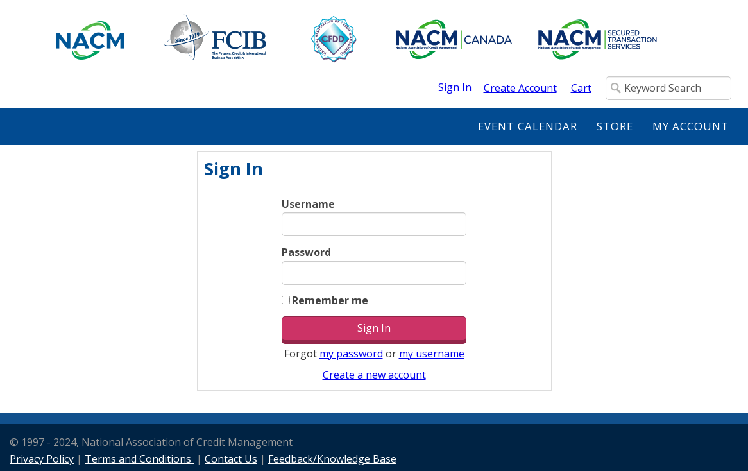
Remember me (330, 300)
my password (351, 354)
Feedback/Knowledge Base (332, 459)
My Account (690, 126)
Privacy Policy (42, 459)
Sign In (455, 87)
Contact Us (231, 459)
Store (615, 126)
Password (306, 252)
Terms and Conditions (139, 459)
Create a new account (374, 375)
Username (308, 204)
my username (431, 354)
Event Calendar (527, 126)
